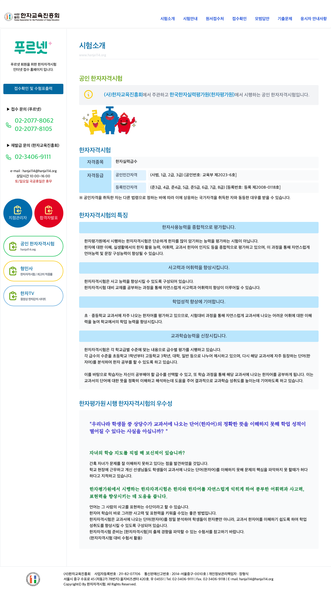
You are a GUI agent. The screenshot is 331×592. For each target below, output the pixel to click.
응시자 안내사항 (313, 19)
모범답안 (262, 19)
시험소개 (167, 19)
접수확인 (239, 19)
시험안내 (190, 19)
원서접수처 (215, 19)
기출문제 (285, 19)
